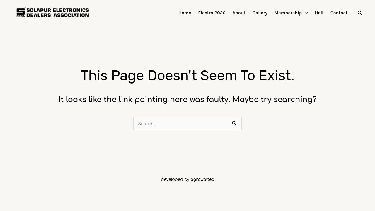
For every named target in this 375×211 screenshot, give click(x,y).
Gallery (260, 13)
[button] (360, 13)
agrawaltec (202, 179)
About (239, 13)
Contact (338, 13)
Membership (288, 13)
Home (184, 13)
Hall (319, 13)
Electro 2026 (211, 13)
